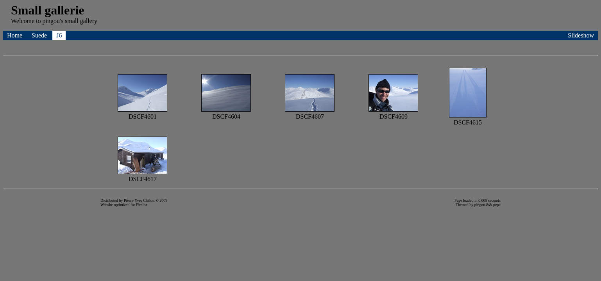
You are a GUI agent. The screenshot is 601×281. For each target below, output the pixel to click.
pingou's (52, 21)
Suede (40, 35)
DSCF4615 (468, 119)
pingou (479, 205)
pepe (497, 205)
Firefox (141, 205)
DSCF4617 (142, 175)
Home (15, 35)
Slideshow (581, 35)
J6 (59, 35)
